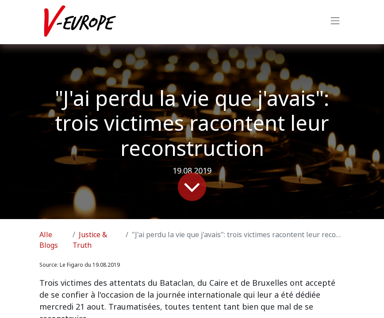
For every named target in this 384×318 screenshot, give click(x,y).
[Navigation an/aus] (335, 22)
